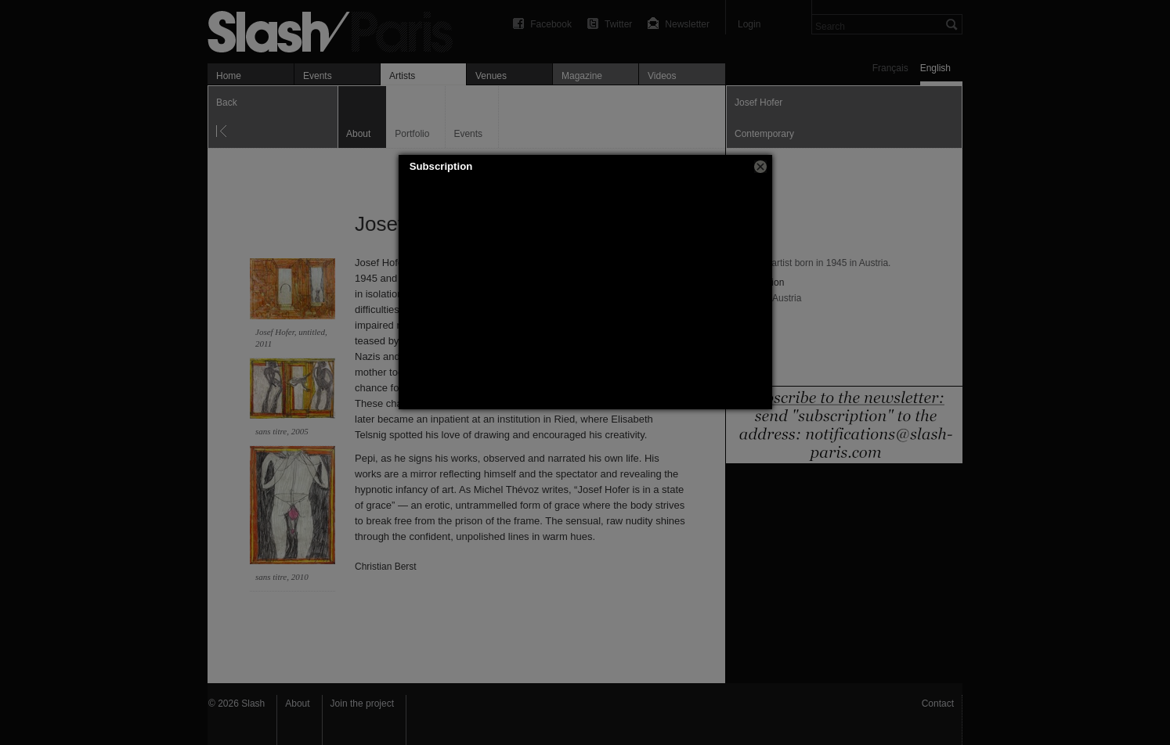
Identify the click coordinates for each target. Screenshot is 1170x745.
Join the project (362, 703)
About (297, 703)
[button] (760, 166)
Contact (938, 703)
